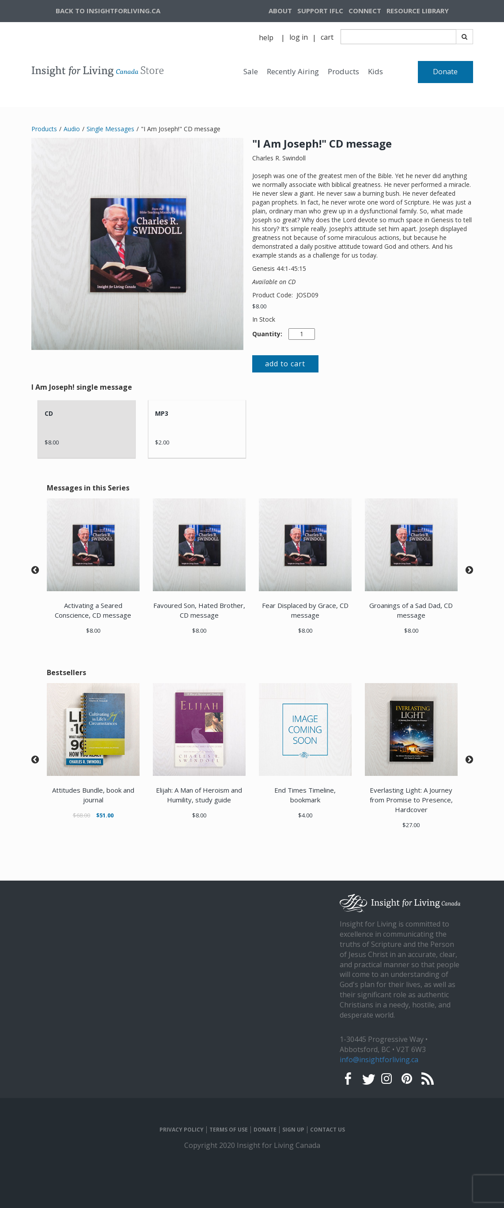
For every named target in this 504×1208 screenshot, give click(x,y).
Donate (445, 71)
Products (343, 71)
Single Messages (110, 129)
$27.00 (411, 825)
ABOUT (280, 10)
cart (327, 37)
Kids (375, 71)
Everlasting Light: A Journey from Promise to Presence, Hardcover (411, 800)
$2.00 (162, 442)
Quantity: (267, 334)
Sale (250, 71)
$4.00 (305, 815)
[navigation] (428, 11)
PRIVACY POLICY (181, 1129)
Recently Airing (293, 71)
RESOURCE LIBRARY (418, 10)
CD (49, 413)
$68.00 (81, 815)
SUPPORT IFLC (320, 10)
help (266, 37)
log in (298, 37)
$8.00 (259, 306)
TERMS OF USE (228, 1129)
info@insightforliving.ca (379, 1059)
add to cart (285, 363)
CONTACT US (327, 1129)
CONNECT (365, 10)
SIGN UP (293, 1129)
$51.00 (105, 815)
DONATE (265, 1129)
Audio (72, 129)
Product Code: (273, 295)
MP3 (161, 413)
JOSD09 (307, 295)
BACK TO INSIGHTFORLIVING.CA (108, 10)
